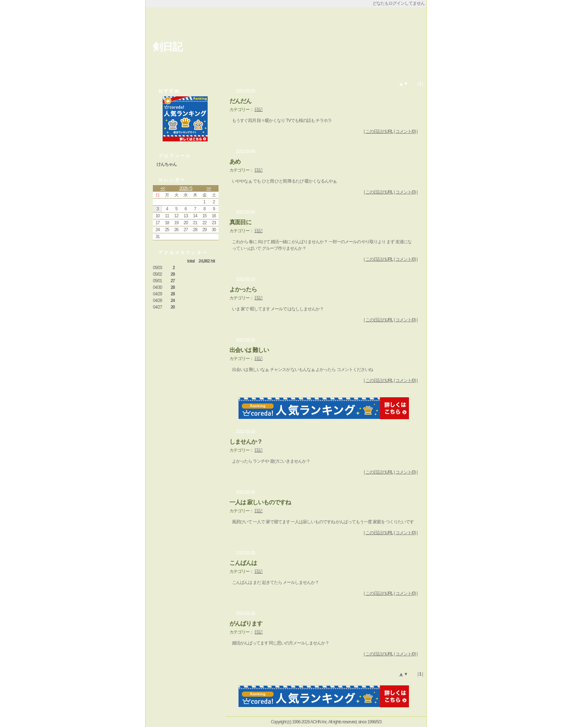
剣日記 (167, 47)
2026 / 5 (185, 188)
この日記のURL (379, 131)
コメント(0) (405, 131)
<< (163, 188)
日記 (258, 109)
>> (208, 188)
